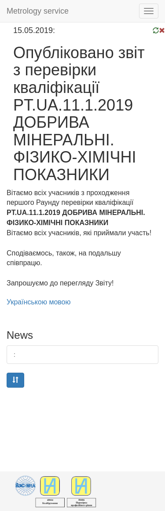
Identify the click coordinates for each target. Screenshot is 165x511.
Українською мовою (39, 302)
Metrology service (38, 11)
